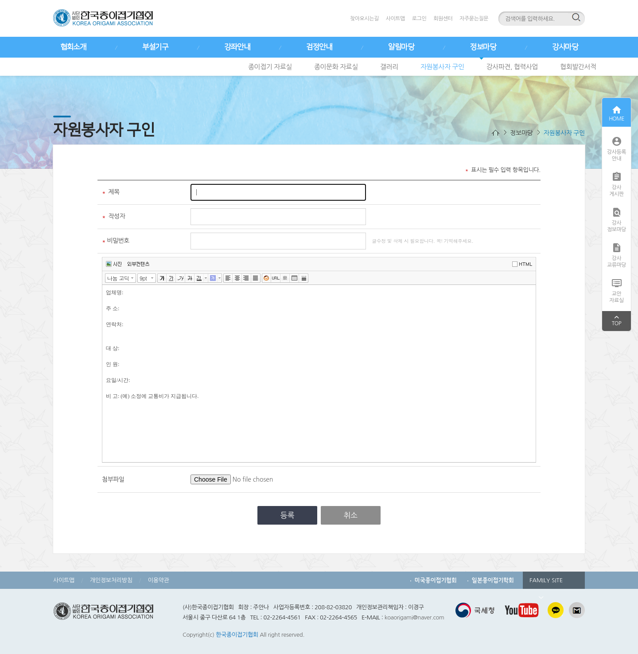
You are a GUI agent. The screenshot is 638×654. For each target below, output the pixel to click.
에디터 (523, 263)
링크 (275, 278)
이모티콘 (266, 278)
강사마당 (565, 47)
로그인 (419, 18)
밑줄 (171, 278)
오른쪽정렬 (246, 278)
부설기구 (155, 47)
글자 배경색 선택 (220, 278)
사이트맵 (395, 18)
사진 (113, 263)
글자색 (199, 278)
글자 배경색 (213, 278)
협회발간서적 (578, 66)
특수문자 (285, 278)
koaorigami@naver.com (414, 617)
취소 (350, 515)
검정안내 (319, 47)
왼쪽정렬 (228, 278)
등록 (287, 515)
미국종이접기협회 (436, 580)
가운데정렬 (237, 278)
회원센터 (442, 18)
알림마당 (401, 47)
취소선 (190, 278)
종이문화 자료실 (336, 66)
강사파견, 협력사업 (512, 66)
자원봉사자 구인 (442, 66)
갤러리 (389, 66)
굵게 (162, 278)
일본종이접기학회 (493, 580)
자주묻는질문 (473, 18)
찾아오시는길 (364, 18)
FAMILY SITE (546, 583)
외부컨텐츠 (138, 263)
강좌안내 (237, 47)
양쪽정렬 (256, 278)
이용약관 (158, 580)
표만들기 (294, 278)
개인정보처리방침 (111, 580)
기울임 (180, 278)
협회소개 (73, 47)
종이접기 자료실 (270, 66)
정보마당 (483, 47)
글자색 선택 (206, 278)
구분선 (303, 278)
